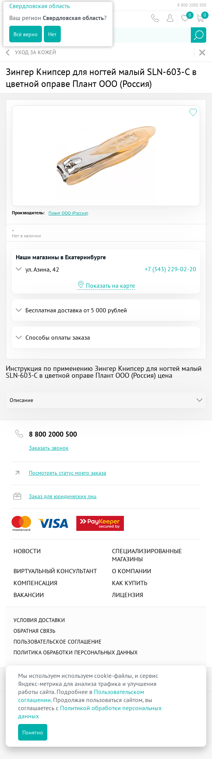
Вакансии (28, 595)
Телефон (155, 18)
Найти (198, 35)
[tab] (106, 269)
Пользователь (170, 18)
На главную (203, 52)
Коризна (200, 18)
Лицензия (127, 595)
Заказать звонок (48, 447)
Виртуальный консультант (55, 571)
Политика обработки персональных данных (75, 652)
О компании (131, 571)
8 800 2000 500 (191, 5)
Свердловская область (39, 6)
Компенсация (35, 583)
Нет (52, 34)
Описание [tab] (21, 400)
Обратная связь (34, 630)
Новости (27, 551)
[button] (80, 269)
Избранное (185, 18)
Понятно (32, 732)
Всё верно (25, 34)
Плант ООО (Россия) (68, 213)
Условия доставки (39, 620)
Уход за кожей (35, 52)
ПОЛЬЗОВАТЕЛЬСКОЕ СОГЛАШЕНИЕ (57, 641)
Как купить (129, 583)
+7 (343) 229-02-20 (170, 269)
